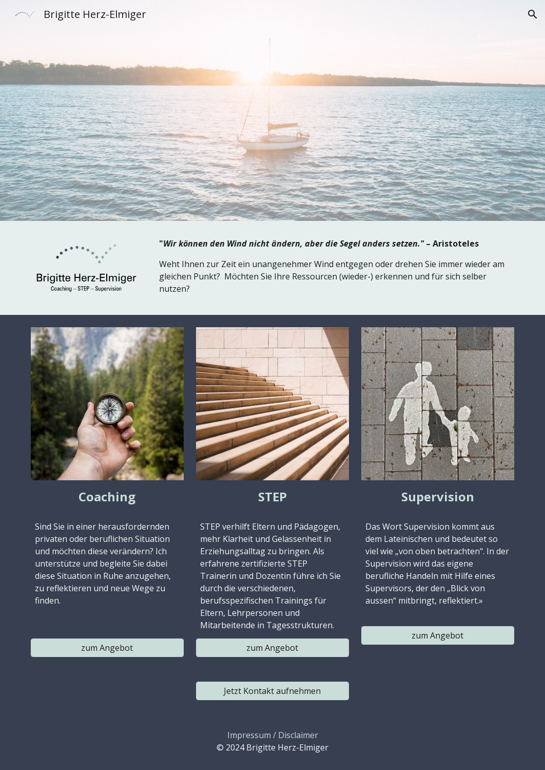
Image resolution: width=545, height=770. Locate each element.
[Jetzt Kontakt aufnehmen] (272, 691)
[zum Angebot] (107, 648)
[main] (334, 266)
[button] (532, 14)
